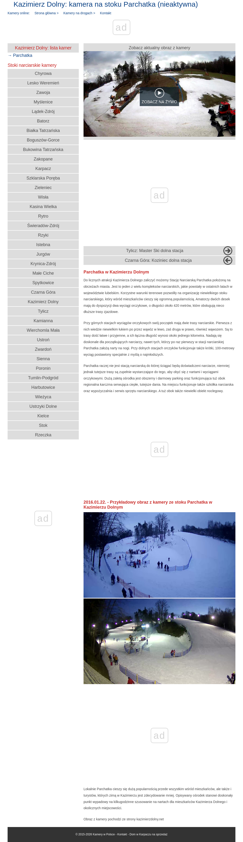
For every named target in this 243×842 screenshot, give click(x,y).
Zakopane (43, 159)
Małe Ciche (43, 273)
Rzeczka (43, 435)
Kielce (43, 416)
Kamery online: (19, 13)
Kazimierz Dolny (43, 301)
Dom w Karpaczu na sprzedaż (149, 834)
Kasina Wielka (43, 206)
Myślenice (43, 102)
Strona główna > (46, 13)
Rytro (43, 216)
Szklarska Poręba (43, 178)
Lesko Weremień (43, 83)
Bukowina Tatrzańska (43, 149)
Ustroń (43, 339)
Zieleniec (43, 187)
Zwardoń (43, 349)
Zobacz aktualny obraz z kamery (159, 91)
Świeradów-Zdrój (43, 225)
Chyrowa (43, 73)
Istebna (43, 244)
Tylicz (43, 311)
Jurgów (43, 254)
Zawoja (43, 92)
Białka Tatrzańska (43, 130)
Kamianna (43, 320)
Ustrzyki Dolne (43, 406)
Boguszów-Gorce (43, 140)
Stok (43, 425)
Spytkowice (43, 282)
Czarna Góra (43, 292)
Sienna (43, 358)
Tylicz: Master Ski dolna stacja (154, 250)
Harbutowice (43, 387)
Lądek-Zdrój (43, 111)
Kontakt (105, 13)
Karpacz (43, 168)
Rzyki (43, 235)
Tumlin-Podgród (43, 377)
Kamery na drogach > (79, 13)
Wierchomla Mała (43, 330)
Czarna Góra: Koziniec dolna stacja (158, 260)
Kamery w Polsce (104, 834)
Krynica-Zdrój (43, 263)
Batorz (43, 121)
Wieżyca (43, 396)
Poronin (43, 368)
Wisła (43, 197)
